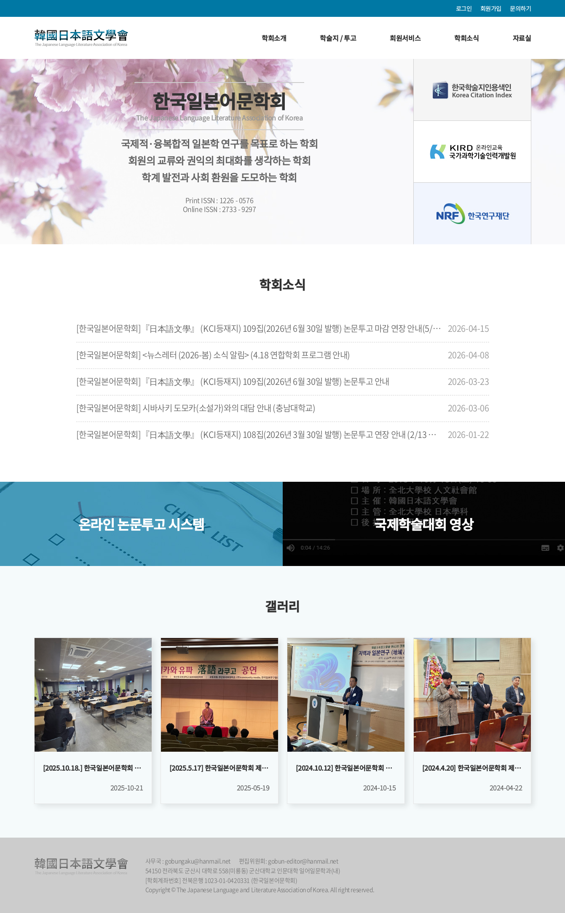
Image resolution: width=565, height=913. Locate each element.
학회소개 (274, 38)
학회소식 (466, 38)
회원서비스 (405, 38)
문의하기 (520, 8)
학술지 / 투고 (338, 38)
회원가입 (490, 8)
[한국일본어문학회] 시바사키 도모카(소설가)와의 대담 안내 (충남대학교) (196, 408)
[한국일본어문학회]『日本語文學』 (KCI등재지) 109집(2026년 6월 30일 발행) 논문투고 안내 (233, 381)
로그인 (464, 8)
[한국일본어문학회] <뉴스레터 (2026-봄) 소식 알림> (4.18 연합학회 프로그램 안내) (213, 355)
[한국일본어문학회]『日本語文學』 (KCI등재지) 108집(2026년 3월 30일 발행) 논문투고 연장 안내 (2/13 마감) (259, 434)
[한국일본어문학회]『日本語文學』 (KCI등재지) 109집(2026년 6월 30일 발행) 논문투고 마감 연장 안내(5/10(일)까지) (259, 328)
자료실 (522, 38)
